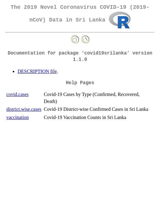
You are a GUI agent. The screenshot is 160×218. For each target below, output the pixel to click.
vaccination (17, 117)
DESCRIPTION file (37, 71)
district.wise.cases (24, 109)
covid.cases (17, 94)
